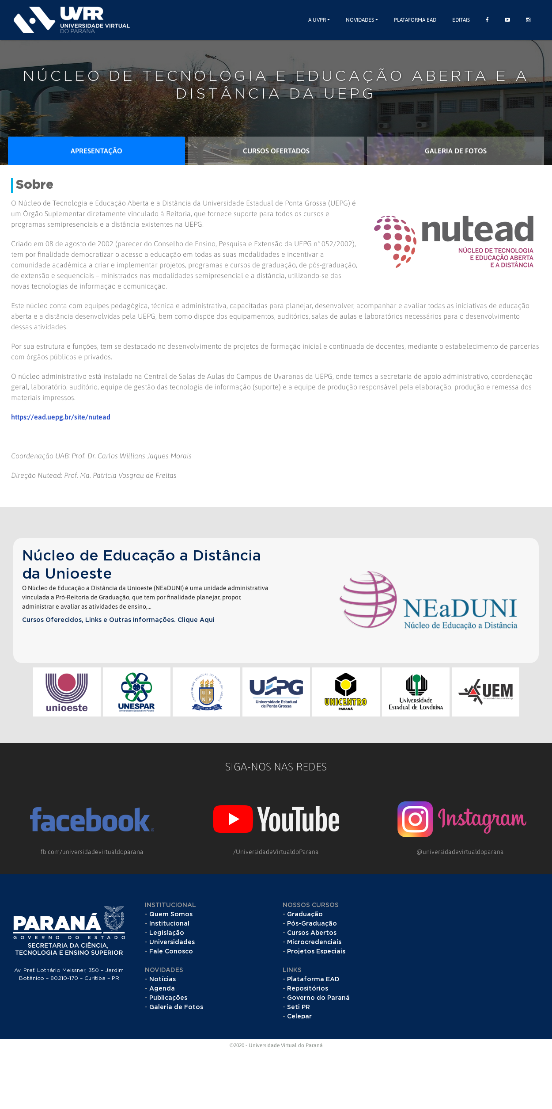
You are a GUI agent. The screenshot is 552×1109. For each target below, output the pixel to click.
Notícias (162, 979)
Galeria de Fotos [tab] (456, 151)
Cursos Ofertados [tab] (276, 151)
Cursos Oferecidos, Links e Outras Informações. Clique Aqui (118, 620)
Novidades (360, 20)
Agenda (162, 988)
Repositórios (307, 988)
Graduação (305, 914)
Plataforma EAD (415, 20)
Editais (461, 20)
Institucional (169, 923)
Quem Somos (171, 914)
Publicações (168, 998)
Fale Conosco (171, 951)
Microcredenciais (314, 942)
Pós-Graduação (312, 923)
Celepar (299, 1016)
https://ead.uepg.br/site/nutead (60, 417)
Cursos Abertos (311, 933)
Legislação (166, 933)
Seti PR (298, 1007)
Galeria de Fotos (176, 1007)
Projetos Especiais (316, 951)
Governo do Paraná (318, 998)
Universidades (172, 942)
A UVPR (317, 20)
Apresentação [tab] (96, 151)
